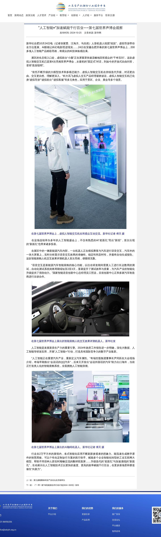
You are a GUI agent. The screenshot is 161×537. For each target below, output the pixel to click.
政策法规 (30, 15)
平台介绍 (52, 514)
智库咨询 (116, 531)
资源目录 (86, 514)
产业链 (52, 15)
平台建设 (116, 525)
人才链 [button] (86, 15)
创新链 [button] (75, 15)
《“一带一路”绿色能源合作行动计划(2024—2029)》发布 (56, 485)
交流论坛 (116, 520)
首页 (10, 15)
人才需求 (41, 15)
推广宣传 (116, 514)
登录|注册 (110, 15)
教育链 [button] (63, 15)
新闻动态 (19, 15)
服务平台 (98, 15)
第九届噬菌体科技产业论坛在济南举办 (49, 480)
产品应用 (86, 520)
